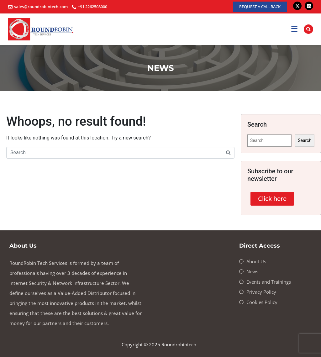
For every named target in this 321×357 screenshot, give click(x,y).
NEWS (160, 68)
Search (304, 140)
